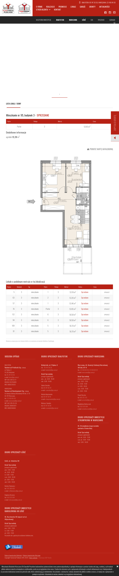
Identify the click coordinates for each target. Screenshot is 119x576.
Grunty (92, 6)
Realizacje (50, 6)
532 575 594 (84, 406)
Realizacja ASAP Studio (45, 558)
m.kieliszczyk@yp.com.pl (89, 409)
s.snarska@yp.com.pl (52, 390)
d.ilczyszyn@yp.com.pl (15, 500)
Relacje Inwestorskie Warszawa (31, 555)
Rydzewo (101, 20)
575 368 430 (11, 488)
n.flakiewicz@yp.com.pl (16, 491)
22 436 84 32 (93, 370)
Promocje (63, 6)
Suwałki (112, 20)
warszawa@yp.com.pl (15, 400)
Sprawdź (106, 292)
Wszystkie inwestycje (43, 20)
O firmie (39, 6)
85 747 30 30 (93, 2)
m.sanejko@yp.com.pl (52, 408)
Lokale (73, 6)
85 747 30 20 (47, 388)
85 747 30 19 (47, 396)
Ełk (92, 20)
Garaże (82, 6)
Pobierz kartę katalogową (100, 149)
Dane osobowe (33, 558)
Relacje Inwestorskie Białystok (13, 555)
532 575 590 (11, 497)
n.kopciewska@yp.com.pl (53, 399)
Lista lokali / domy (13, 103)
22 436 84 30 (111, 2)
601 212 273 (83, 397)
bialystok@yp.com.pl (51, 370)
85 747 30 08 (47, 405)
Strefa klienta (42, 9)
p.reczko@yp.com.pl (88, 400)
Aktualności (104, 6)
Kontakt (57, 9)
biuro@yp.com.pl (14, 377)
